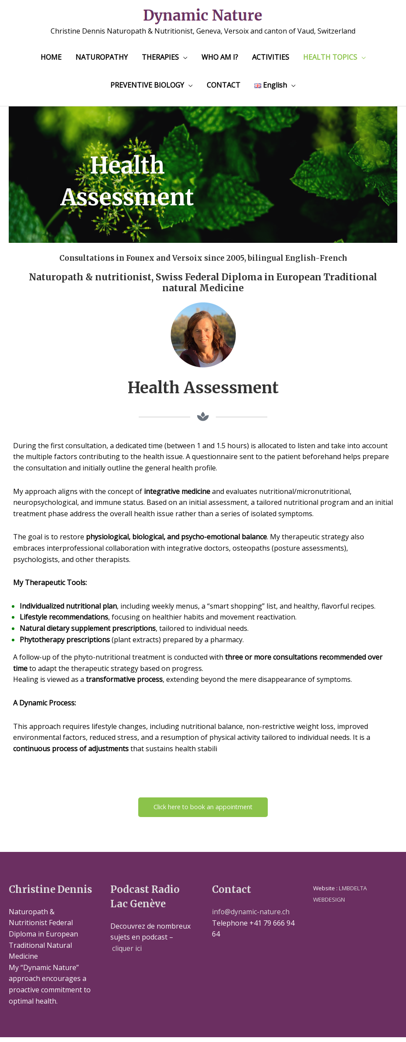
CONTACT (223, 88)
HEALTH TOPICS (330, 60)
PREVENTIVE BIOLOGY (147, 88)
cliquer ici (127, 953)
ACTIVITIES (270, 60)
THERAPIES (160, 60)
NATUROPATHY (101, 60)
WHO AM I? (219, 60)
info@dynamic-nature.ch (251, 916)
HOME (51, 60)
